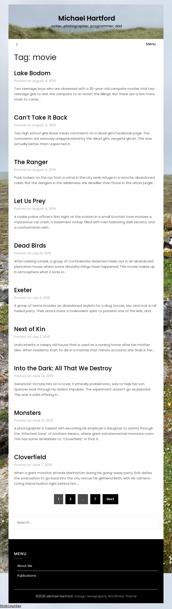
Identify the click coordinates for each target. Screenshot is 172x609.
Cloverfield (30, 457)
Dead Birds (30, 246)
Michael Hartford (86, 18)
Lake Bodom (32, 73)
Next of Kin (29, 329)
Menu (151, 44)
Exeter (23, 290)
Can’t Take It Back (40, 118)
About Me (24, 566)
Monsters (27, 413)
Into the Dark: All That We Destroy (63, 368)
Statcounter (11, 606)
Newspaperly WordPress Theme (112, 596)
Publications (26, 575)
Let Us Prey (29, 201)
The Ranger (31, 162)
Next (110, 499)
